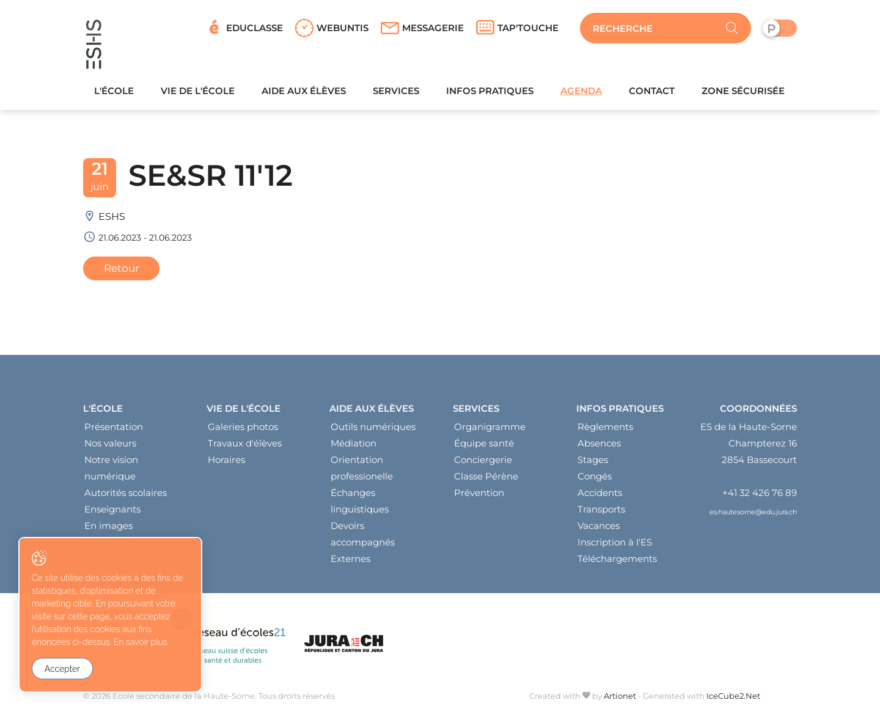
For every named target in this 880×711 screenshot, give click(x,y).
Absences (599, 446)
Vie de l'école (198, 93)
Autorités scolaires (125, 495)
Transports (601, 512)
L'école (114, 93)
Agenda (581, 93)
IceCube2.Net (733, 698)
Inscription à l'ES (615, 545)
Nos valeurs (110, 446)
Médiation (353, 446)
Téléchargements (617, 561)
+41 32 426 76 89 (759, 495)
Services (396, 93)
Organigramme (490, 430)
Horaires (226, 463)
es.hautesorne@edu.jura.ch (753, 514)
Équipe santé (484, 446)
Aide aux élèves (304, 93)
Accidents (600, 495)
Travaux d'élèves (245, 446)
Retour (123, 270)
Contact (652, 93)
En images (108, 528)
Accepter (62, 669)
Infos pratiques (490, 93)
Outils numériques (373, 430)
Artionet (620, 698)
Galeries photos (243, 430)
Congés (595, 479)
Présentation (113, 430)
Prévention (479, 495)
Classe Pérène (486, 479)
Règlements (605, 430)
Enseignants (112, 512)
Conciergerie (483, 463)
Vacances (599, 528)
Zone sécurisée (743, 93)
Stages (593, 463)
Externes (350, 561)
